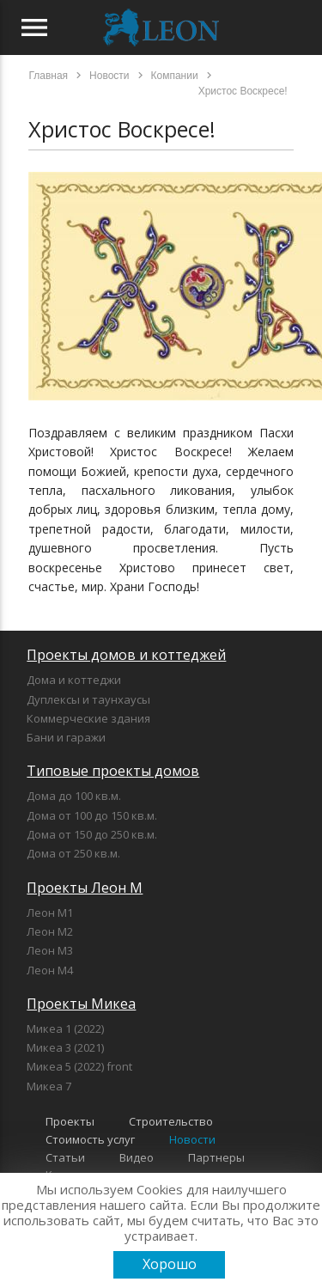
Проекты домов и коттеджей (126, 654)
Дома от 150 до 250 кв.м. (92, 834)
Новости (192, 1139)
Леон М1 (50, 912)
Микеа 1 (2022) (65, 1028)
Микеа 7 (49, 1086)
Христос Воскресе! (122, 128)
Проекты (70, 1121)
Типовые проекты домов (113, 770)
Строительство (171, 1121)
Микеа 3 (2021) (65, 1047)
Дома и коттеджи (74, 680)
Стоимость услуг (90, 1139)
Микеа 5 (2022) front (79, 1066)
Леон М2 (50, 931)
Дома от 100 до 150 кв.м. (92, 815)
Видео (136, 1157)
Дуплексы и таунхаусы (88, 699)
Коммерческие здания (88, 718)
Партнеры (216, 1157)
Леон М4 (50, 970)
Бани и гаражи (66, 737)
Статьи (65, 1157)
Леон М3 (50, 950)
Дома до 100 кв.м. (74, 796)
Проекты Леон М (85, 887)
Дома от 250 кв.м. (73, 853)
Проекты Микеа (81, 1003)
